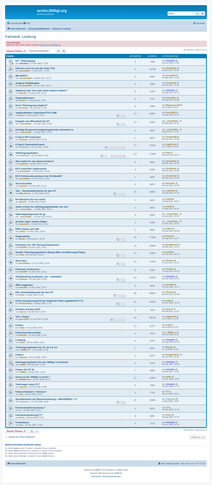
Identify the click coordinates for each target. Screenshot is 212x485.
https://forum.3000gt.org (50, 45)
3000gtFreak (25, 379)
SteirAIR (23, 272)
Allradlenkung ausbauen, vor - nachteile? (38, 276)
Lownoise (170, 191)
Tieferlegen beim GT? (27, 384)
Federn (19, 325)
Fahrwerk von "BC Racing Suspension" (37, 244)
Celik (21, 255)
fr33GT (22, 231)
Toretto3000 (171, 137)
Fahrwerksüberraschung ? (30, 407)
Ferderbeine (22, 422)
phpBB (96, 470)
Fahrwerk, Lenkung (20, 37)
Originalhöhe (22, 236)
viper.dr (22, 312)
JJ (20, 410)
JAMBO (22, 372)
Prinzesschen (25, 303)
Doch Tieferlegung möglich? (31, 105)
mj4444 (22, 365)
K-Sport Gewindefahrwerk (30, 144)
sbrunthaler (24, 71)
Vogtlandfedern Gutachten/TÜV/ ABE (36, 112)
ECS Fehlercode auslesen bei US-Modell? (38, 176)
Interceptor (171, 98)
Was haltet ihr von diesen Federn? (34, 161)
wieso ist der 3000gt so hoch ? (32, 377)
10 (124, 156)
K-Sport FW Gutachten (28, 137)
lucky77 (22, 100)
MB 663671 (21, 75)
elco (21, 425)
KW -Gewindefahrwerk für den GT (34, 292)
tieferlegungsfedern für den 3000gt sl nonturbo (41, 362)
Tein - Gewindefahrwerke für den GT (35, 191)
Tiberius (170, 260)
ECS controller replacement (31, 168)
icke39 (169, 199)
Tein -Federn (22, 316)
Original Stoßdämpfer (27, 83)
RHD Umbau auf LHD (27, 229)
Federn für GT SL (25, 369)
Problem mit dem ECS (27, 309)
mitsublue (24, 63)
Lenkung (20, 340)
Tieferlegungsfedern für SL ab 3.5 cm (36, 347)
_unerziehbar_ (26, 124)
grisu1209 (23, 319)
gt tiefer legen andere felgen (31, 221)
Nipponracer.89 (173, 105)
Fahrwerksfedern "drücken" (31, 391)
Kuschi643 (171, 75)
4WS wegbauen (24, 285)
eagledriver (171, 144)
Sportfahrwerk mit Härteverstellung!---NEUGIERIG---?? (46, 399)
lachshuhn (24, 224)
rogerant (23, 357)
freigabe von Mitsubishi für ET (32, 121)
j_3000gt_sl (171, 332)
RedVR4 (23, 247)
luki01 (22, 342)
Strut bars (21, 260)
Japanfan (23, 164)
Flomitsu (23, 279)
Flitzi (168, 153)
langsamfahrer (172, 354)
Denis (22, 295)
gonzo (22, 115)
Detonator (170, 183)
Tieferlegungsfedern (26, 153)
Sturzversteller (23, 183)
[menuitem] (26, 23)
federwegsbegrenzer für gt (30, 214)
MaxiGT (22, 202)
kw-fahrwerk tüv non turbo (30, 199)
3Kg (21, 394)
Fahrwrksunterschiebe (28, 332)
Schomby (23, 108)
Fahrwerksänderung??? (28, 415)
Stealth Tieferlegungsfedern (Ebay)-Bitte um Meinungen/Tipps (50, 252)
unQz (168, 300)
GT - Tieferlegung (25, 61)
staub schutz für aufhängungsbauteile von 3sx (41, 206)
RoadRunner (172, 244)
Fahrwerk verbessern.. (28, 269)
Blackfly (23, 335)
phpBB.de (118, 473)
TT (167, 391)
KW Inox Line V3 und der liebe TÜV (35, 68)
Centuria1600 (25, 78)
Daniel (22, 239)
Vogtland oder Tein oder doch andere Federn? (41, 90)
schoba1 (23, 139)
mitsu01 (23, 93)
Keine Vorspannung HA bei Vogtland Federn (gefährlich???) (49, 300)
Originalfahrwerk (24, 98)
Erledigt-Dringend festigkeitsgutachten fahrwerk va (44, 129)
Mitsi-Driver (24, 193)
